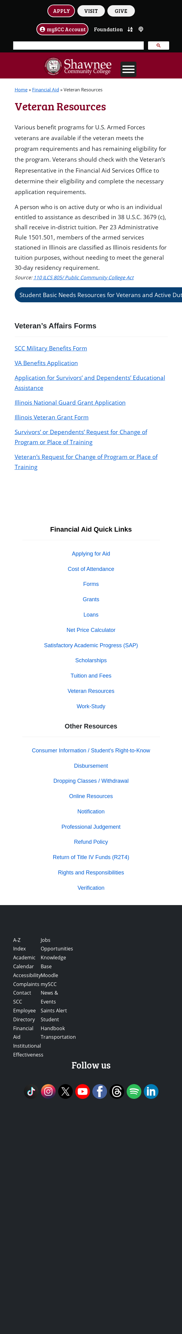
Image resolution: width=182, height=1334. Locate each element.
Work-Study (91, 706)
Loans (91, 615)
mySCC (49, 984)
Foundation (108, 29)
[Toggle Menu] (128, 69)
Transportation (58, 1037)
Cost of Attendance (91, 569)
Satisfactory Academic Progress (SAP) (91, 645)
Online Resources (91, 796)
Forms (91, 584)
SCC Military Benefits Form (51, 348)
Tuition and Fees (91, 676)
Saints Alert (54, 1010)
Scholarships (91, 660)
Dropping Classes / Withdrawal (90, 781)
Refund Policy (91, 842)
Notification (91, 811)
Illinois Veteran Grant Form (52, 417)
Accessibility (27, 975)
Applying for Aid (91, 554)
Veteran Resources (91, 691)
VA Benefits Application (46, 363)
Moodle (49, 975)
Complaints (26, 984)
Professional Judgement (91, 827)
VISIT (91, 10)
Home (21, 89)
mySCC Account (62, 29)
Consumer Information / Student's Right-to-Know (91, 750)
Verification (90, 888)
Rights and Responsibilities (91, 873)
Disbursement (91, 766)
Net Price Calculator (90, 630)
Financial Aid (45, 89)
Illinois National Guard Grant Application (70, 402)
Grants (91, 599)
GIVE (121, 10)
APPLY (61, 10)
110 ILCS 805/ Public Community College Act (83, 277)
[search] (77, 45)
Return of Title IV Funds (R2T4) (91, 857)
